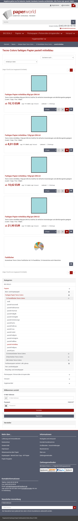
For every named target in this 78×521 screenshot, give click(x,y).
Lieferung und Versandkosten (11, 439)
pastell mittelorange (13, 320)
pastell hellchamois (13, 307)
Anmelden (65, 5)
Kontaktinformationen (68, 28)
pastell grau (11, 350)
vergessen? (71, 402)
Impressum (5, 449)
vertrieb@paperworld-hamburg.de (16, 486)
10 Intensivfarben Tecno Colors (16, 353)
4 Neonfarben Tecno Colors (14, 357)
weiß (8, 301)
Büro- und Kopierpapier (12, 292)
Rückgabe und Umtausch (48, 439)
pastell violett (11, 332)
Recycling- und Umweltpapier (14, 370)
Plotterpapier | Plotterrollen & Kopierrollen (44, 33)
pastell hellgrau (12, 347)
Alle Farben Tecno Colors (14, 360)
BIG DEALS (7, 33)
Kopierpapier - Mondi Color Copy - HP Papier (15, 455)
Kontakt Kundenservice (47, 442)
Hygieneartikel (39, 39)
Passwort (39, 402)
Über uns (42, 452)
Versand (70, 33)
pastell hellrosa (12, 326)
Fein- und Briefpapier (11, 366)
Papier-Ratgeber (7, 459)
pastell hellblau (11, 341)
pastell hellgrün (12, 335)
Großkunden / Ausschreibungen (50, 445)
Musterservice (44, 449)
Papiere (19, 33)
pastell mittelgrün (12, 338)
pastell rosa (10, 329)
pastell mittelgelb (12, 317)
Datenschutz (6, 442)
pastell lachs (11, 323)
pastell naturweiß (12, 304)
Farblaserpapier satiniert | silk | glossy (16, 363)
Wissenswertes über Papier (10, 452)
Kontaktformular (26, 488)
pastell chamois (12, 311)
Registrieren (39, 416)
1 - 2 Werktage (51, 104)
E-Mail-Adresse (9, 394)
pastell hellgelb (11, 314)
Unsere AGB (5, 445)
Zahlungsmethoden (46, 455)
